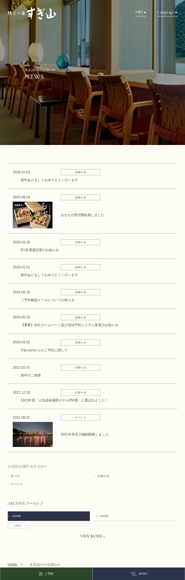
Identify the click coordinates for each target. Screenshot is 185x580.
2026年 (14, 516)
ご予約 (46, 574)
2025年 (101, 516)
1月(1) (17, 525)
